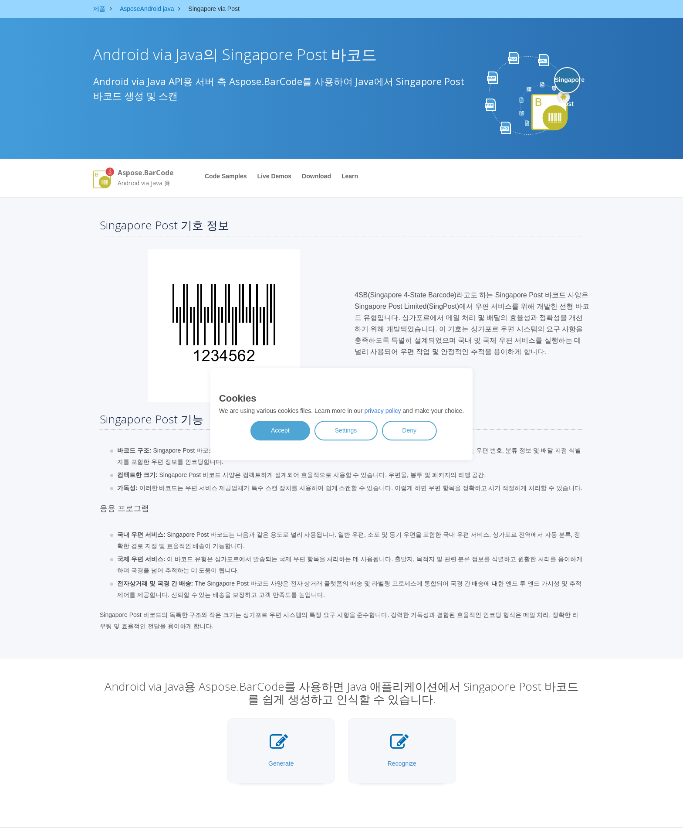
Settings (346, 430)
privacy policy (382, 410)
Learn (350, 176)
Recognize (402, 750)
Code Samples (226, 176)
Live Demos (274, 176)
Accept (280, 430)
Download (316, 176)
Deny (409, 430)
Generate (281, 750)
